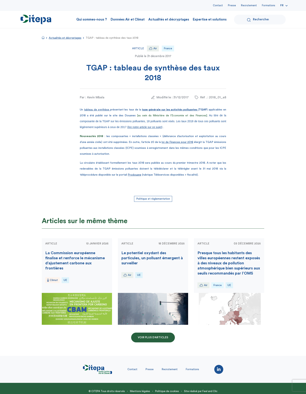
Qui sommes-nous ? (91, 19)
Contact (218, 5)
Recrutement (249, 5)
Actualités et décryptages (168, 19)
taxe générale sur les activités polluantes (170, 109)
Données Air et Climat (128, 19)
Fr (282, 5)
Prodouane (134, 174)
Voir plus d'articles (153, 337)
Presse (232, 5)
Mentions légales (140, 391)
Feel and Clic (209, 391)
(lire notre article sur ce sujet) (145, 127)
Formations (268, 5)
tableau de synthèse (97, 109)
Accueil (43, 37)
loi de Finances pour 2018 (177, 142)
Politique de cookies (167, 391)
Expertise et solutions (210, 19)
